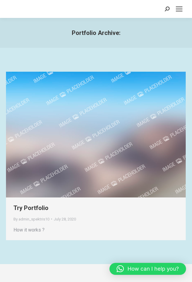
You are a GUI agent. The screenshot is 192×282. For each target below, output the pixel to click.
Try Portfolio (30, 208)
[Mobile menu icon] (179, 9)
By (31, 219)
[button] (147, 269)
